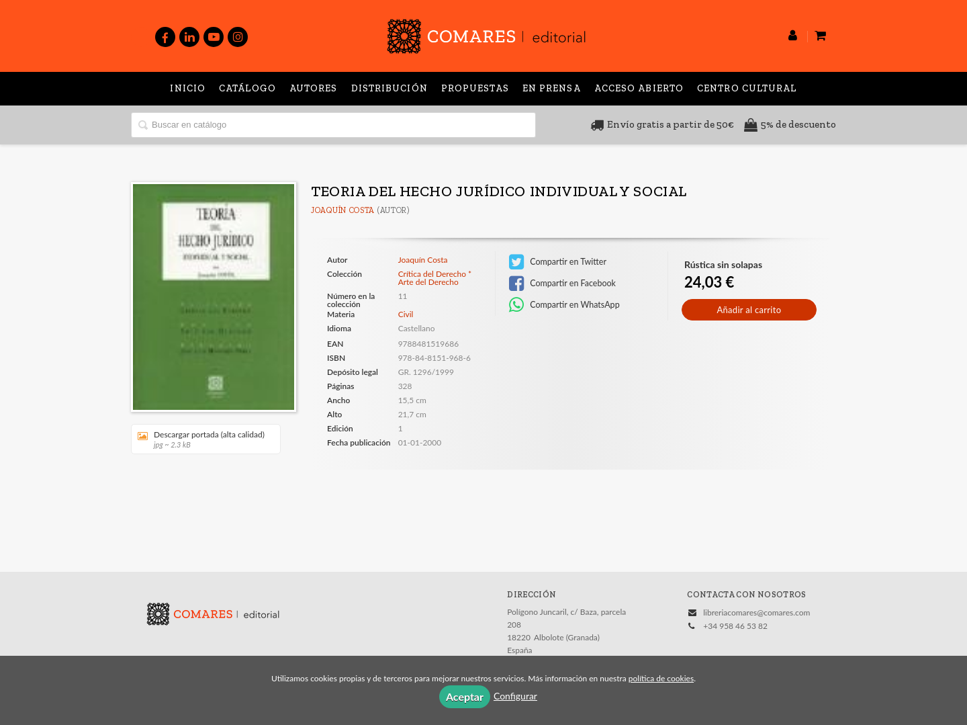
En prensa (551, 88)
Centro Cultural (747, 88)
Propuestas (475, 88)
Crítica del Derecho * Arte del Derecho (435, 278)
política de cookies (661, 678)
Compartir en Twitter (557, 262)
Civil (406, 314)
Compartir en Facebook (562, 283)
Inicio (187, 88)
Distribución (389, 88)
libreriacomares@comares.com (756, 612)
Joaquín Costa (343, 210)
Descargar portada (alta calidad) (201, 439)
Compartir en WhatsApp (564, 305)
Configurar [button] (515, 695)
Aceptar (464, 696)
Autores (313, 88)
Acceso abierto (639, 88)
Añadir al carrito (749, 309)
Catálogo (247, 88)
